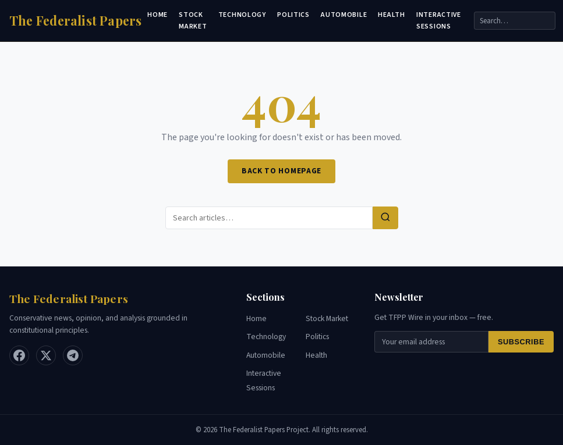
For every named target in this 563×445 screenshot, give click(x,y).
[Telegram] (73, 355)
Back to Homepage (281, 170)
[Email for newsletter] (431, 342)
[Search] (514, 21)
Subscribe (521, 341)
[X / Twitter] (46, 355)
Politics (293, 15)
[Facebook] (19, 355)
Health (391, 15)
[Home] (75, 20)
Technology (242, 15)
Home (157, 15)
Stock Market (193, 20)
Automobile (344, 15)
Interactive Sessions (438, 20)
